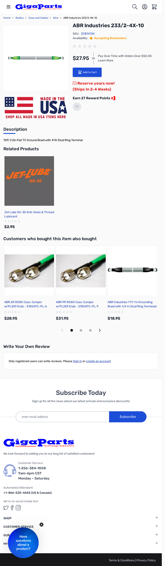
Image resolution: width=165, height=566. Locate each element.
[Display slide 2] (81, 330)
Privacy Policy (146, 560)
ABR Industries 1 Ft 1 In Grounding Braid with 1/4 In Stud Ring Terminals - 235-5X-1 (132, 306)
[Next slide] (99, 330)
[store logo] (38, 7)
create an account (98, 361)
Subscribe (128, 417)
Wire (55, 17)
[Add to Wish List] (77, 106)
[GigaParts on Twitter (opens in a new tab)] (6, 507)
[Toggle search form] (135, 7)
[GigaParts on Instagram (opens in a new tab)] (18, 507)
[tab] (15, 130)
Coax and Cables (38, 17)
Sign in (77, 361)
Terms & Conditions (122, 560)
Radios (20, 17)
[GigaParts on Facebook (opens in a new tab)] (12, 507)
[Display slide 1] (71, 330)
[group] (85, 46)
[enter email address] (62, 416)
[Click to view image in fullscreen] (35, 58)
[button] (23, 543)
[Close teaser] (41, 524)
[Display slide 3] (90, 330)
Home (7, 17)
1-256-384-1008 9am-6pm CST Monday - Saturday (34, 473)
